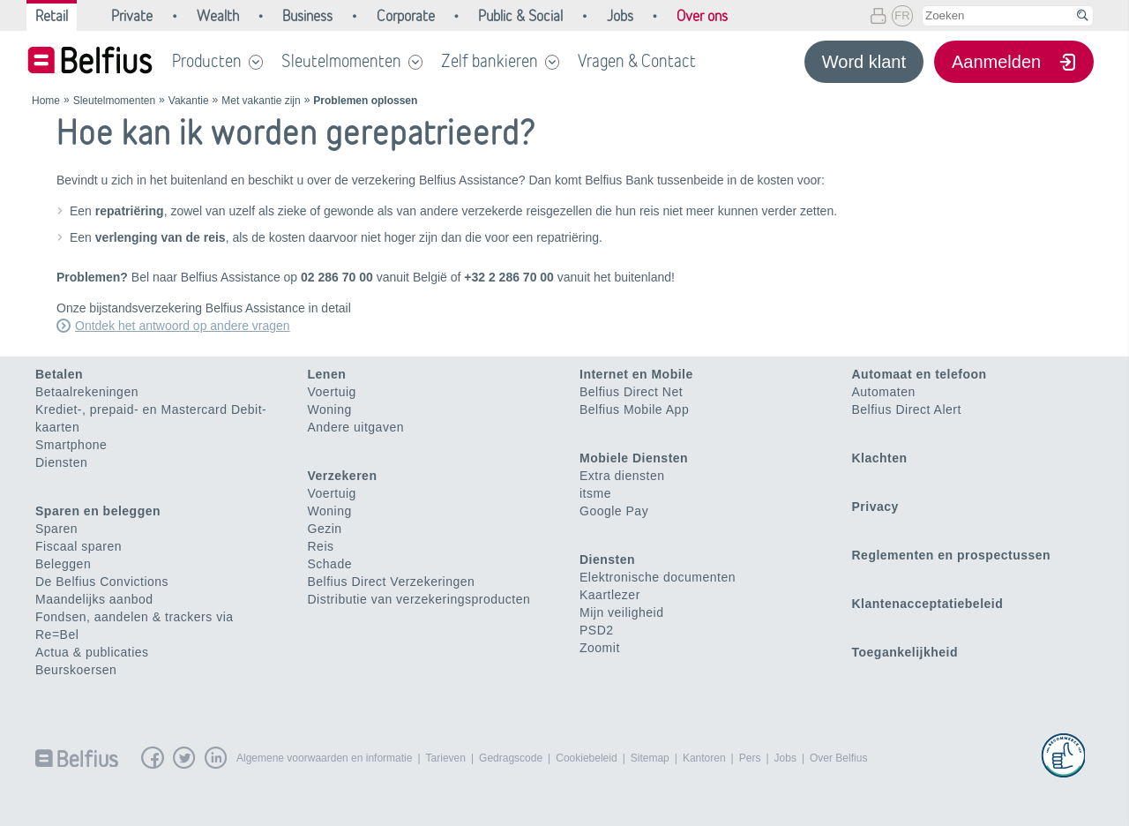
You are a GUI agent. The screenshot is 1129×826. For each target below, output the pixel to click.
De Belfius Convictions (101, 581)
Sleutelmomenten (341, 61)
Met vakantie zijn (260, 100)
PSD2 (596, 630)
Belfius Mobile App (634, 409)
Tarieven (446, 758)
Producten (207, 61)
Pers (750, 758)
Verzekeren (343, 476)
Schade (330, 564)
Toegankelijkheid (905, 652)
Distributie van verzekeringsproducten (419, 599)
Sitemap (650, 758)
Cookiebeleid (586, 758)
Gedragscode (510, 758)
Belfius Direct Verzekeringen (391, 581)
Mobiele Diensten (633, 458)
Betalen (59, 374)
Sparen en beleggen (98, 511)
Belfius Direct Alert (906, 409)
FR (901, 15)
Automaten (884, 392)
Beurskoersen (75, 670)
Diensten (61, 462)
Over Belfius (838, 758)
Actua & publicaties (92, 652)
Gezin (325, 529)
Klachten (880, 458)
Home (46, 100)
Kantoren (704, 758)
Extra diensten (622, 476)
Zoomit (599, 648)
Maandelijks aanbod (94, 599)
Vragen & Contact (637, 61)
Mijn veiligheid (621, 612)
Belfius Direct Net (631, 392)
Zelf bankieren (489, 61)
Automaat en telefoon (919, 374)
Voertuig (332, 392)
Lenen (327, 374)
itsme (595, 493)
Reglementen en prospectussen (951, 555)
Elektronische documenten (657, 577)
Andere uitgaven (356, 427)
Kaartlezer (609, 595)
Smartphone (71, 445)
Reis (321, 546)
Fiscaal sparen (78, 546)
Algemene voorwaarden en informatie (324, 758)
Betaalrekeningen (86, 392)
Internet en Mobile (636, 374)
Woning (330, 409)
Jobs (785, 758)
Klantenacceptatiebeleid (928, 604)
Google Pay (613, 511)
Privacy (875, 506)
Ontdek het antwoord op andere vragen (182, 326)
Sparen (56, 529)
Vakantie (188, 100)
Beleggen (63, 564)
